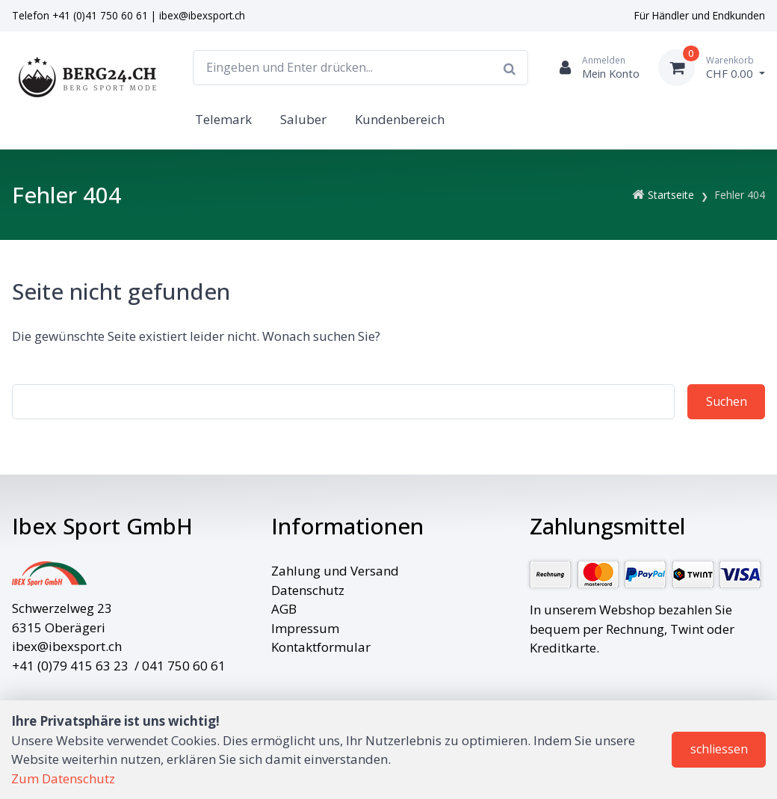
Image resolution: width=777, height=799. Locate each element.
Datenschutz (307, 590)
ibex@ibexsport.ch (202, 15)
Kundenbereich (400, 119)
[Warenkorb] (711, 67)
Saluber (303, 119)
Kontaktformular (321, 646)
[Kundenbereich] (593, 67)
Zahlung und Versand (335, 570)
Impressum (305, 628)
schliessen (719, 749)
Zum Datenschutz (63, 778)
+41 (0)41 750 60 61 (100, 15)
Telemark (223, 119)
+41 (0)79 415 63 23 (70, 665)
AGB (284, 608)
